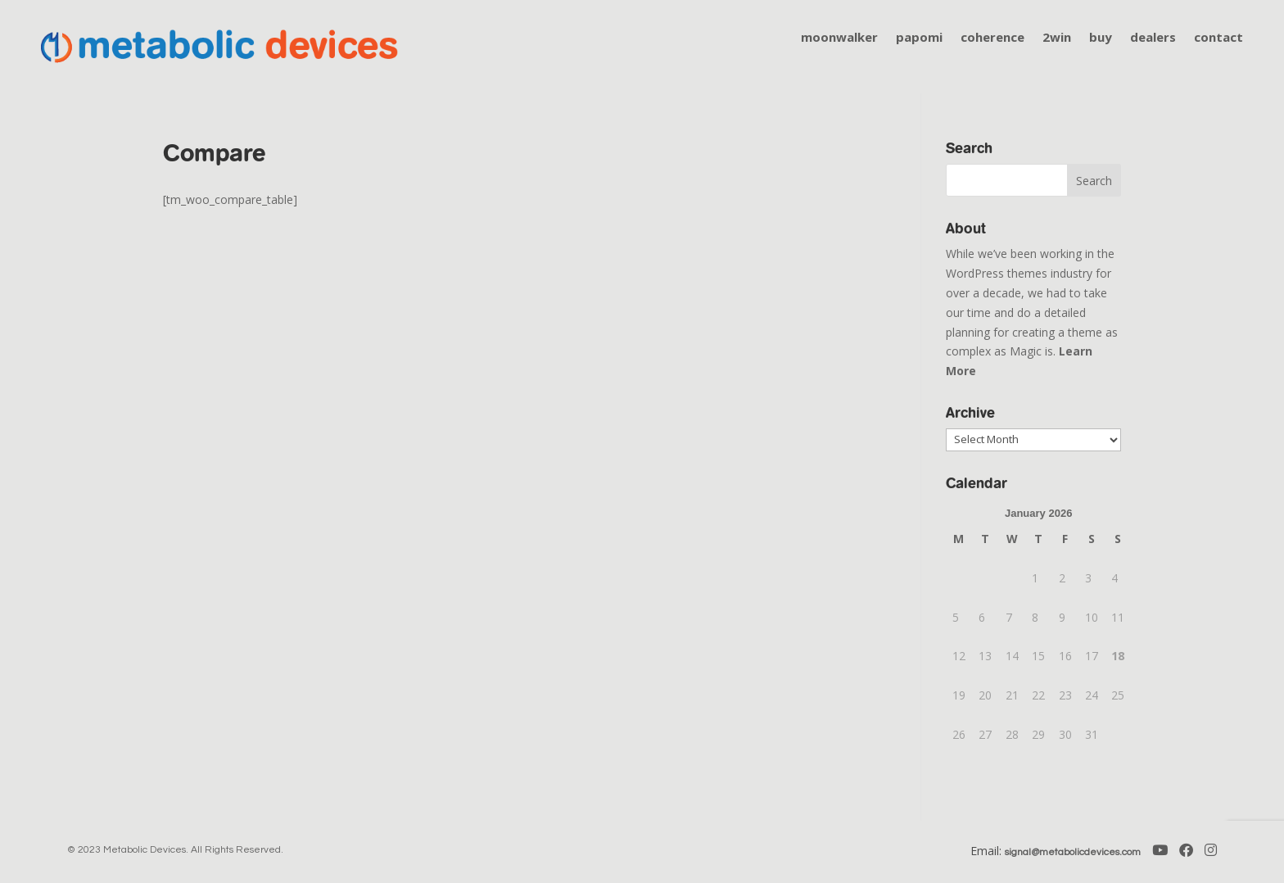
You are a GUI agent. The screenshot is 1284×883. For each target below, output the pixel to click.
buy (1100, 38)
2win (1056, 38)
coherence (992, 38)
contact (1218, 38)
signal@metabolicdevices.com (1073, 852)
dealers (1153, 38)
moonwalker (839, 38)
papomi (919, 38)
